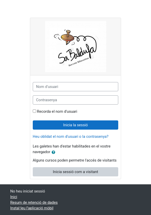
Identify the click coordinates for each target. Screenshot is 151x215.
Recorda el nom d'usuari (57, 111)
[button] (54, 152)
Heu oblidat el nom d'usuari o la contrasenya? (71, 136)
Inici (13, 197)
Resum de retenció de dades (34, 202)
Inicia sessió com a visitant (75, 171)
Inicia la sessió (75, 125)
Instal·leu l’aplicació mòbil (31, 208)
